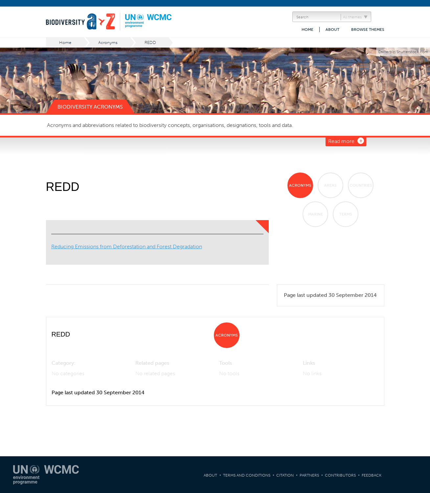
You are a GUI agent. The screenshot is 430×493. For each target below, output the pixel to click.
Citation (285, 475)
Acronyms (108, 42)
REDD (150, 42)
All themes (352, 17)
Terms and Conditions (246, 475)
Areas (330, 185)
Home (307, 29)
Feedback (371, 475)
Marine (315, 214)
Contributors (340, 475)
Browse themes (367, 29)
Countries (361, 185)
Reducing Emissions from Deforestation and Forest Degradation (126, 246)
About (332, 29)
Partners (309, 475)
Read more (341, 141)
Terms (345, 214)
